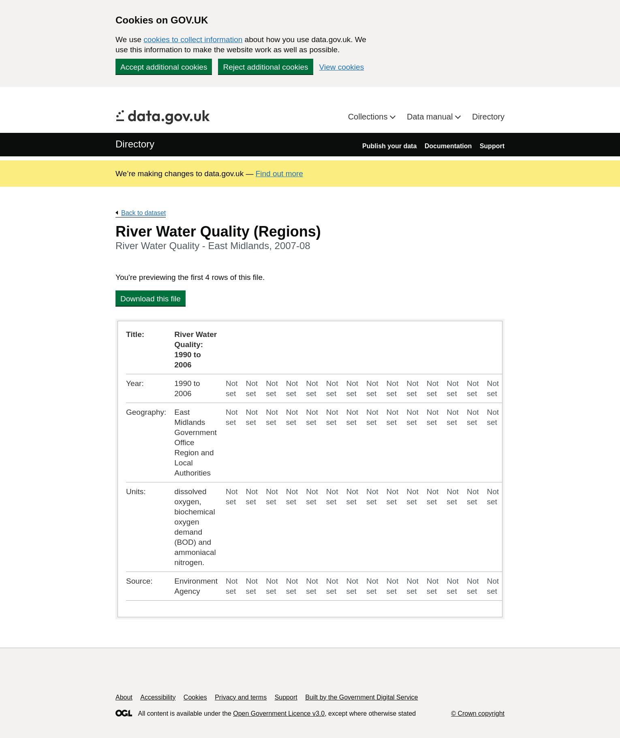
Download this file (150, 298)
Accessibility (157, 697)
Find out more (279, 173)
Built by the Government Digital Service (361, 697)
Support (492, 146)
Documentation (448, 146)
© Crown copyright (478, 713)
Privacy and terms (241, 697)
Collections (369, 116)
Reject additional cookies (265, 67)
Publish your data (389, 146)
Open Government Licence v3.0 (279, 713)
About (124, 697)
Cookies (195, 697)
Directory (488, 116)
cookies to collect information (192, 39)
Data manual (431, 116)
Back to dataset (143, 212)
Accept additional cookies (163, 67)
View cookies (341, 67)
